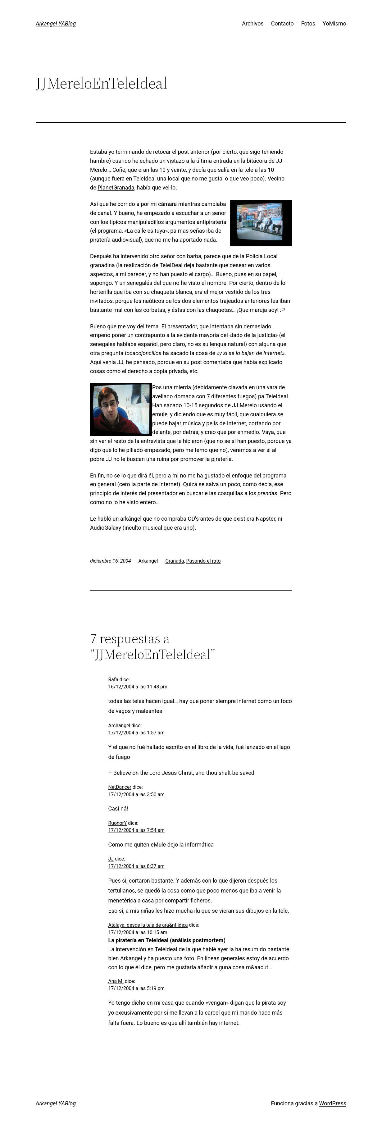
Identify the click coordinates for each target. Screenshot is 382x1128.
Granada (174, 561)
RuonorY (117, 823)
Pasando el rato (203, 561)
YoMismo (334, 23)
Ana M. (116, 981)
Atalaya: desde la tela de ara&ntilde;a (148, 925)
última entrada (214, 161)
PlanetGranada (116, 187)
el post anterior (190, 151)
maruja (258, 310)
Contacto (282, 23)
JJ (111, 859)
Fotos (308, 23)
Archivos (253, 23)
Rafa (113, 680)
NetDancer (119, 787)
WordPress (332, 1103)
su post (193, 362)
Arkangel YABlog (56, 23)
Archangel (119, 725)
